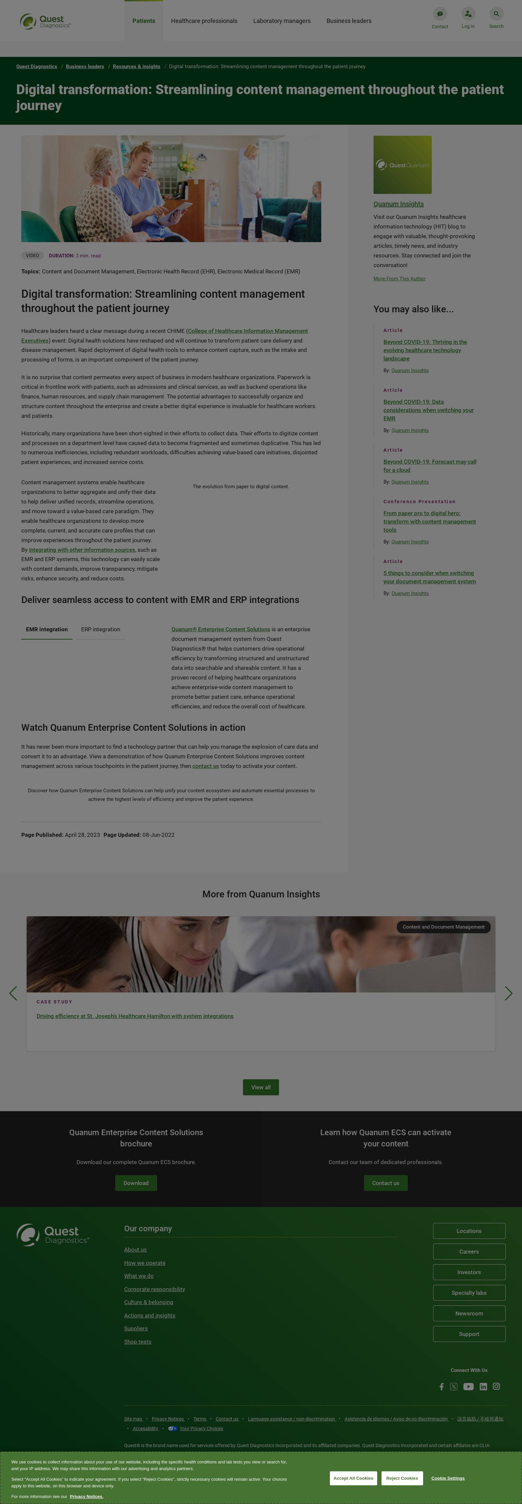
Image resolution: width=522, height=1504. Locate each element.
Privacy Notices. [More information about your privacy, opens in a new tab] (86, 1496)
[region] (261, 1477)
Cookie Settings (448, 1478)
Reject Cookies (402, 1478)
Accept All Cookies (354, 1478)
